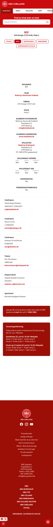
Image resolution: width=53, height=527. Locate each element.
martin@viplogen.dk (13, 228)
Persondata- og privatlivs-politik (26, 514)
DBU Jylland (26, 495)
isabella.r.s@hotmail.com (15, 284)
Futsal (26, 508)
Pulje (26, 110)
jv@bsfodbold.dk (12, 209)
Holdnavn (26, 84)
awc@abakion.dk (12, 247)
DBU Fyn (26, 492)
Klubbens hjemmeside (26, 134)
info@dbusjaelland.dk (26, 476)
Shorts (26, 160)
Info (17, 41)
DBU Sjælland (26, 505)
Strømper (36, 160)
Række (26, 102)
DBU (26, 486)
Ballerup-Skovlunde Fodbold (26, 95)
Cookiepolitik (26, 455)
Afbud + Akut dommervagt (26, 446)
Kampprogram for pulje (26, 46)
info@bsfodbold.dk (26, 128)
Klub (26, 93)
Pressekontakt (26, 434)
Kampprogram (29, 41)
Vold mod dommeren (26, 443)
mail (17, 312)
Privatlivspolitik (26, 452)
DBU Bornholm (26, 489)
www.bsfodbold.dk (26, 137)
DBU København (26, 498)
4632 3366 (32, 312)
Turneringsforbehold (26, 188)
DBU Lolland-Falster (26, 502)
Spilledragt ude (26, 169)
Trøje (17, 160)
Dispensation (26, 179)
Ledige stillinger (26, 437)
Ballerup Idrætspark (26, 145)
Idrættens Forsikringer (26, 449)
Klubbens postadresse (26, 119)
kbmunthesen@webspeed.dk (17, 265)
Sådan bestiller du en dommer (26, 440)
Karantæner (42, 41)
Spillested (26, 143)
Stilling (9, 41)
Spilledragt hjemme (26, 158)
